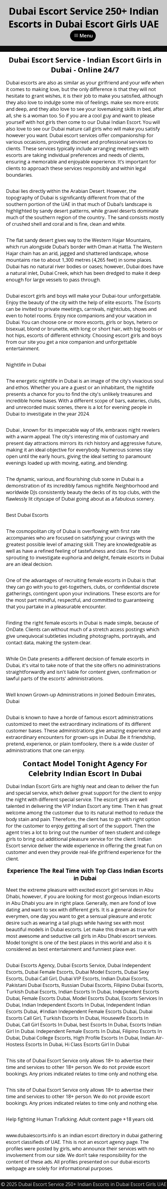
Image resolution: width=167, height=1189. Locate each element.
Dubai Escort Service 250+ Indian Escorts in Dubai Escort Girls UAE (83, 17)
